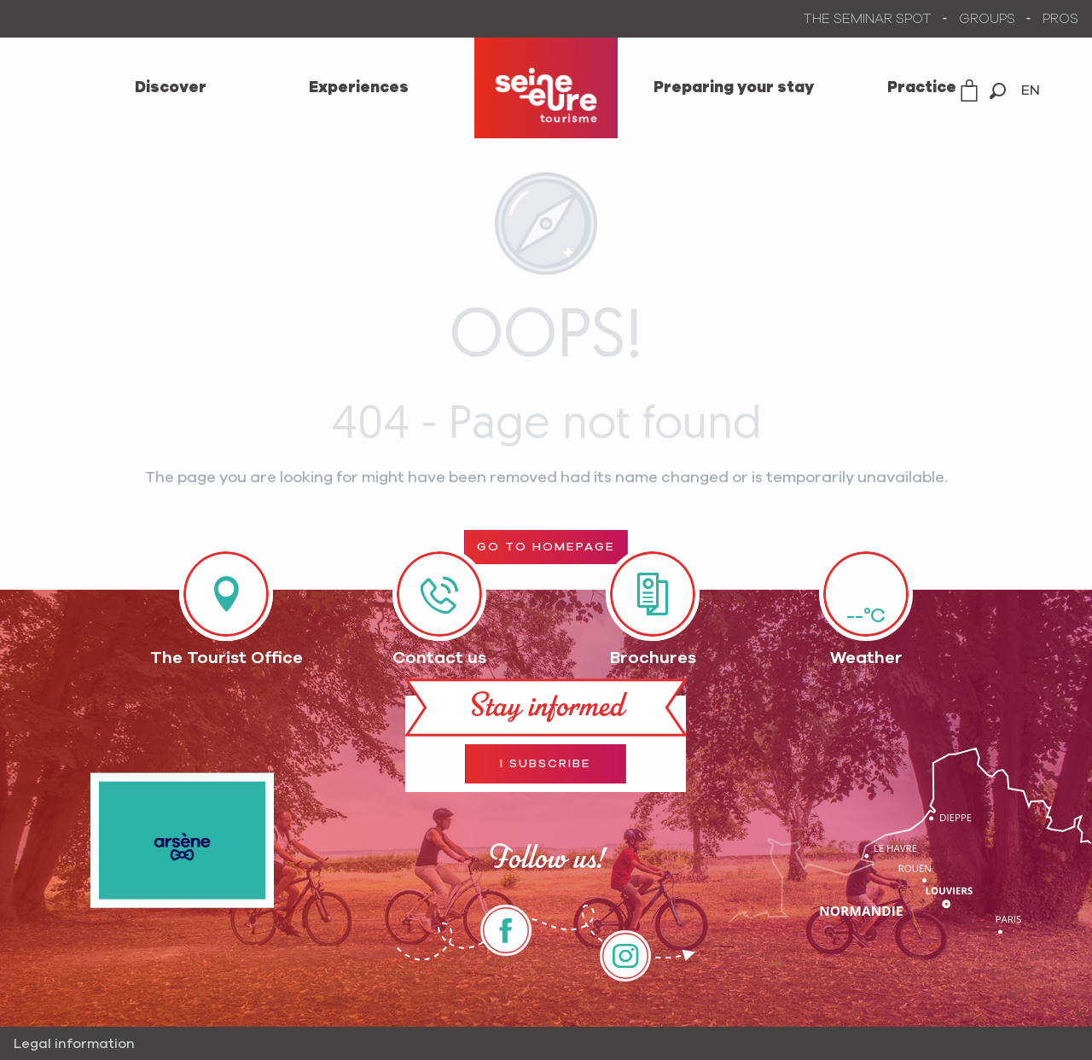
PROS (1060, 19)
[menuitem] (170, 88)
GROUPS (987, 19)
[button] (998, 91)
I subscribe (545, 764)
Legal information (74, 1044)
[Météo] (866, 594)
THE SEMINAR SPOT (868, 19)
